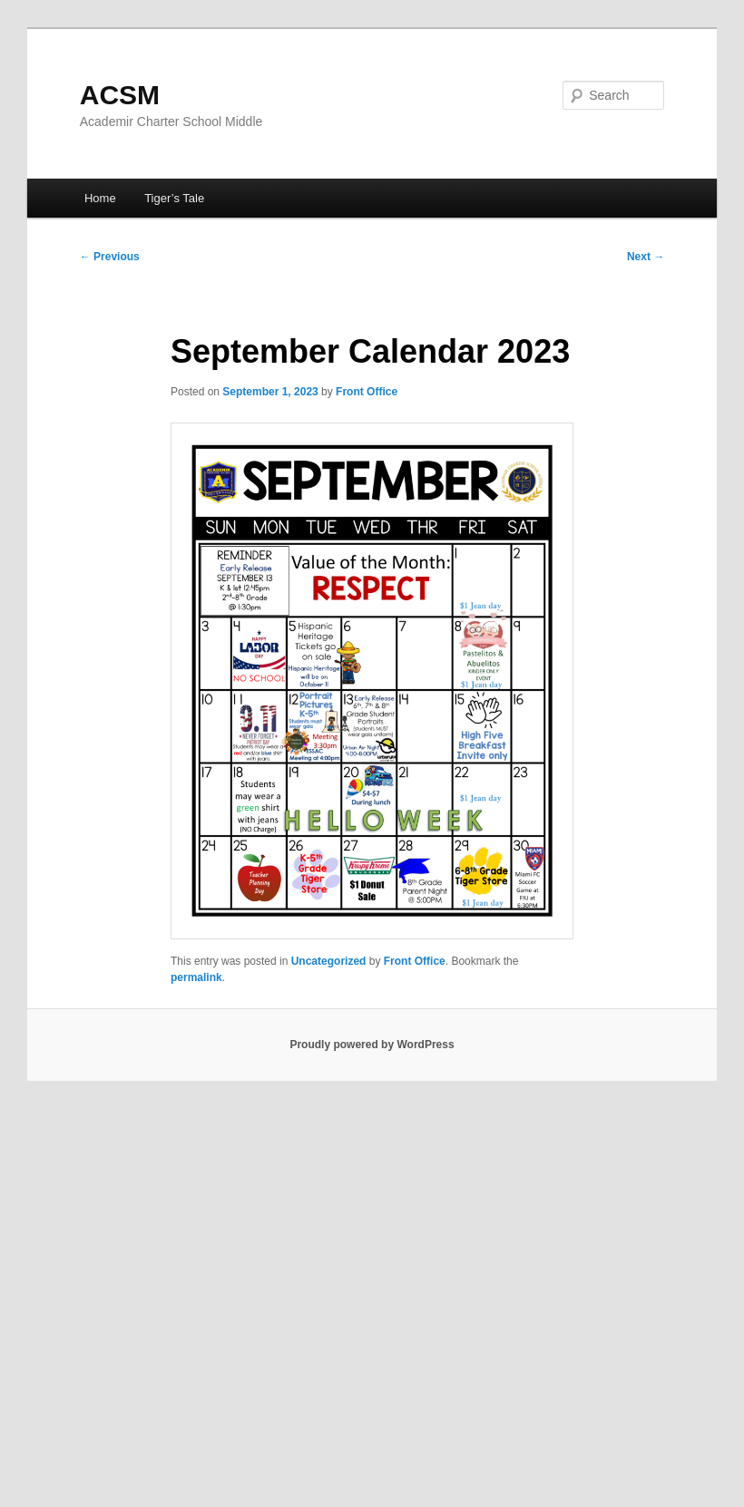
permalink (196, 977)
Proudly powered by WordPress (371, 1044)
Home (100, 198)
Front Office (366, 391)
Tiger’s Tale (174, 198)
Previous (110, 256)
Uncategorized (329, 961)
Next (645, 256)
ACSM (120, 95)
